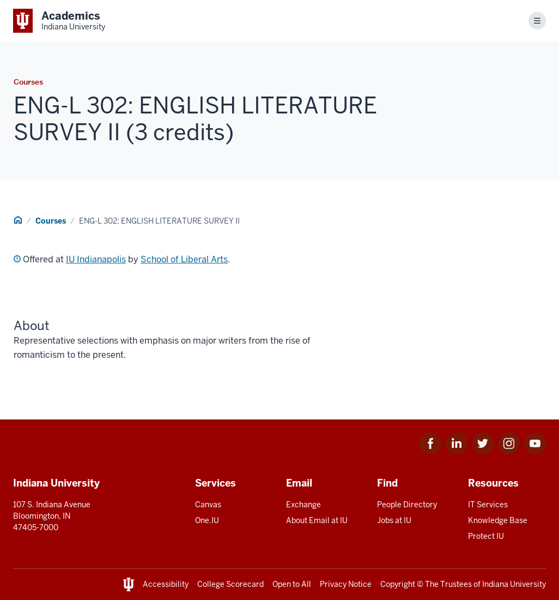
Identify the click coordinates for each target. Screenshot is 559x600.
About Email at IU (317, 520)
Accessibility (166, 584)
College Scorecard (230, 584)
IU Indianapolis (96, 259)
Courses (50, 221)
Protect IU (486, 536)
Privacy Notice (346, 584)
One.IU (207, 520)
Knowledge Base (497, 520)
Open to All (291, 584)
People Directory (407, 504)
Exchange (303, 504)
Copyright (397, 584)
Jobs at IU (394, 520)
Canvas (208, 504)
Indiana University (514, 584)
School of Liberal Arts (184, 259)
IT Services (488, 504)
